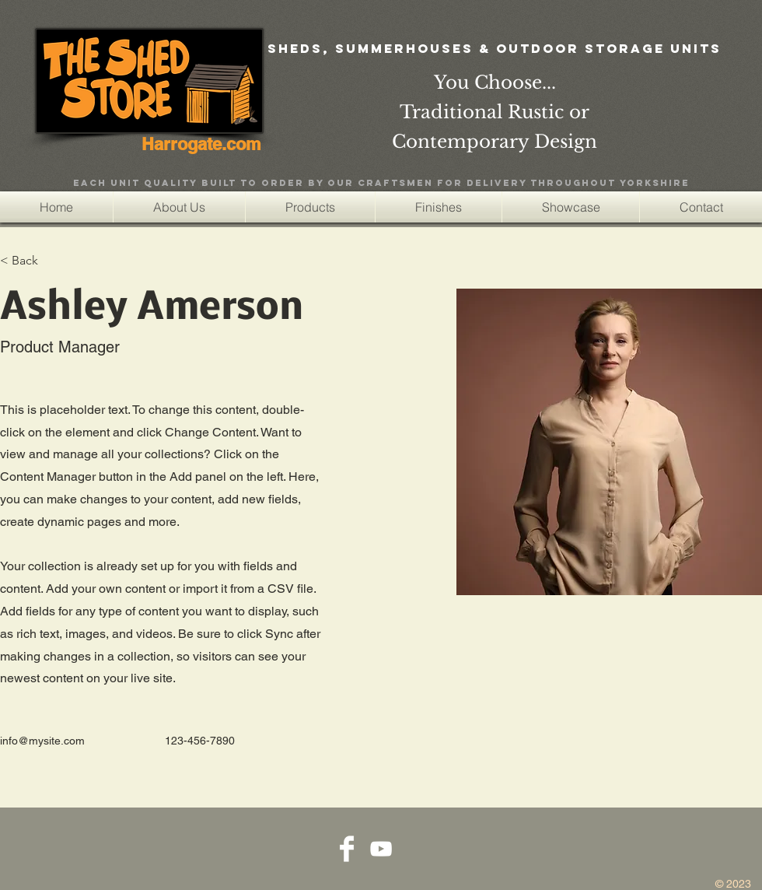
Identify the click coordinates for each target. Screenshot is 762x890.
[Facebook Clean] (347, 849)
